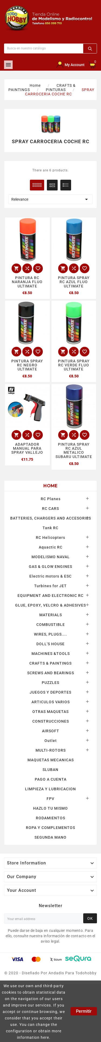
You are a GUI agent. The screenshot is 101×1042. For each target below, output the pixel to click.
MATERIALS (50, 615)
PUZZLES (50, 682)
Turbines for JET (50, 586)
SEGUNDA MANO (50, 837)
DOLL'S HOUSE (50, 644)
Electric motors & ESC (50, 576)
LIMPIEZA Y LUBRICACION (50, 789)
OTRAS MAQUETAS (50, 711)
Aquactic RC (50, 547)
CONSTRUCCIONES (50, 721)
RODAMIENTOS (50, 818)
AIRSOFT (50, 731)
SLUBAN (50, 769)
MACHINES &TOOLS (51, 653)
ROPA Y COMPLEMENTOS (50, 827)
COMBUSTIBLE (50, 624)
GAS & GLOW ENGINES (50, 566)
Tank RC (50, 528)
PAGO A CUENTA (51, 779)
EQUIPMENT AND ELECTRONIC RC (50, 595)
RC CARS (50, 508)
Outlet (50, 740)
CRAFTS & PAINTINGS (50, 663)
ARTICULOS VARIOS (51, 702)
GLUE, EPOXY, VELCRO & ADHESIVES (50, 605)
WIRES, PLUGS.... (50, 634)
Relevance (50, 199)
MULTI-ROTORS (51, 750)
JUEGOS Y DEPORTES (50, 692)
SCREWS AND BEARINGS (50, 673)
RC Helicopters (50, 537)
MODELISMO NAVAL (51, 557)
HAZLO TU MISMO (50, 808)
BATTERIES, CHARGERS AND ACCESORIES (50, 518)
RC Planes (51, 499)
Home (50, 485)
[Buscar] (43, 48)
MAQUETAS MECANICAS (50, 760)
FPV (50, 798)
